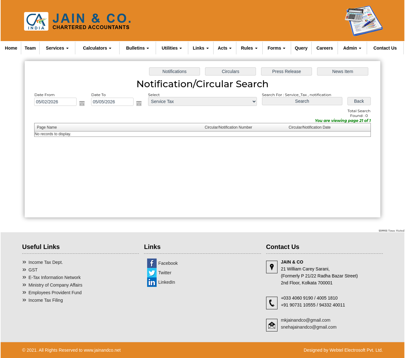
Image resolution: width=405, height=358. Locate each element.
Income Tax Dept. (45, 262)
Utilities (172, 48)
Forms (277, 48)
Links (201, 48)
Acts (225, 48)
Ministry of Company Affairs (55, 285)
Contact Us (385, 48)
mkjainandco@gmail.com (306, 320)
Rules (249, 48)
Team (30, 48)
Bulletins (137, 48)
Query (301, 48)
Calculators (97, 48)
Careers (324, 48)
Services (57, 48)
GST (33, 269)
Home (11, 48)
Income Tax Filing (45, 300)
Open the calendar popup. (85, 104)
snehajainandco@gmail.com (309, 327)
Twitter (164, 272)
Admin (352, 48)
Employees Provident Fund (55, 292)
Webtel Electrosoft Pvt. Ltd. (356, 350)
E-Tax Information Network (54, 277)
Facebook (168, 263)
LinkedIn (166, 282)
